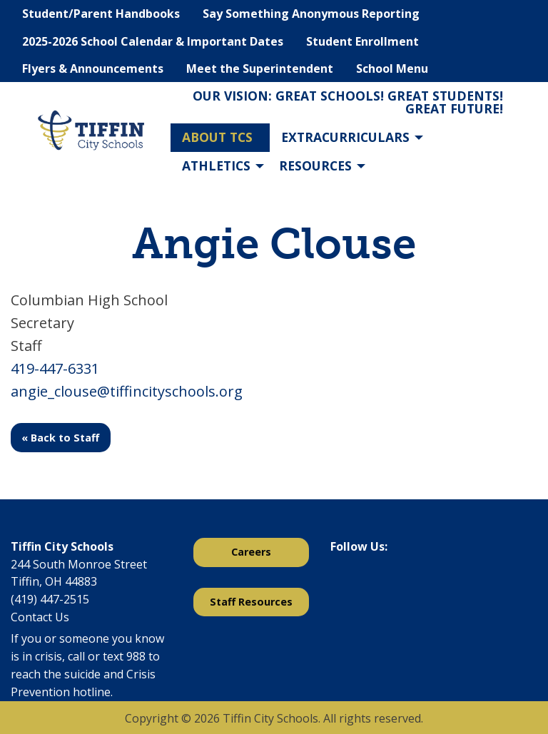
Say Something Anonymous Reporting (311, 13)
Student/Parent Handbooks (101, 13)
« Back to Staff (60, 437)
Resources (315, 165)
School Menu (392, 68)
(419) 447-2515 (50, 599)
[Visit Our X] (364, 583)
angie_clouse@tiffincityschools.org (127, 391)
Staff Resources (251, 601)
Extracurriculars (345, 137)
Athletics (216, 165)
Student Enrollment (362, 41)
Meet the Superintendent (259, 68)
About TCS (217, 137)
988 (136, 656)
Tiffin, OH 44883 (54, 581)
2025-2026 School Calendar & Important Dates (152, 41)
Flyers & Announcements (92, 68)
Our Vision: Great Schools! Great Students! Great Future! (348, 102)
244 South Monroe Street (79, 564)
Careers (251, 552)
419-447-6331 (55, 368)
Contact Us (40, 617)
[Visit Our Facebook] (341, 583)
